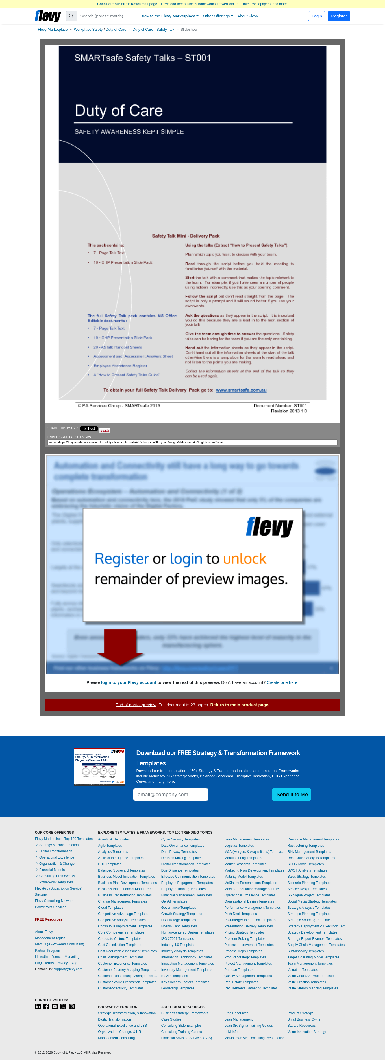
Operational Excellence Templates (249, 895)
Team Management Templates (310, 963)
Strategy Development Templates (313, 932)
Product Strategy (300, 1013)
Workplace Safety (88, 29)
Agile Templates (110, 846)
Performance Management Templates (252, 908)
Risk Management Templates (309, 852)
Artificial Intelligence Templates (121, 858)
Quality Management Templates (248, 976)
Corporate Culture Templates (119, 939)
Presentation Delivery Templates (248, 926)
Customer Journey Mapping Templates (127, 970)
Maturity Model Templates (243, 877)
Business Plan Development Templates (127, 883)
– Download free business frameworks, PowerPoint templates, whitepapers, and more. (192, 4)
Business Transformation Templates (125, 895)
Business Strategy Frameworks (184, 1013)
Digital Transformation (53, 851)
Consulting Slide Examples (181, 1026)
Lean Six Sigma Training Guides (248, 1026)
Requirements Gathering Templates (251, 988)
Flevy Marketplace (53, 29)
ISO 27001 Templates (177, 939)
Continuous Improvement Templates (125, 926)
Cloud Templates (110, 908)
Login (317, 16)
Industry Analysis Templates (182, 951)
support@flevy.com (68, 969)
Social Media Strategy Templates (312, 901)
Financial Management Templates (186, 895)
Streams (41, 895)
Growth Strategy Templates (181, 914)
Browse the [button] (167, 16)
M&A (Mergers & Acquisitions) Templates (254, 852)
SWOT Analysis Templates (307, 870)
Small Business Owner (305, 1019)
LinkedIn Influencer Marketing (57, 957)
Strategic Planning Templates (309, 914)
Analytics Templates (113, 852)
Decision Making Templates (182, 858)
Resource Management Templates (313, 839)
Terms (49, 963)
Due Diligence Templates (180, 870)
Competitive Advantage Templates (123, 914)
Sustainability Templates (306, 951)
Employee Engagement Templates (187, 883)
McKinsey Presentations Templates (250, 883)
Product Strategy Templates (245, 957)
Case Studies (171, 1019)
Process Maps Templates (243, 951)
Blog (74, 963)
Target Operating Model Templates (313, 957)
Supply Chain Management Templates (316, 945)
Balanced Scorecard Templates (121, 870)
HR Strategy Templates (178, 920)
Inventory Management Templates (186, 970)
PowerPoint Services (50, 907)
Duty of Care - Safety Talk (153, 29)
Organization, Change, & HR (119, 1032)
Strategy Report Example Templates (315, 939)
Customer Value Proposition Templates (127, 982)
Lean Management (238, 1019)
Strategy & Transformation (57, 845)
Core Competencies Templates (121, 932)
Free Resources (236, 1013)
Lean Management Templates (246, 839)
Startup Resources (302, 1026)
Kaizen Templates (174, 976)
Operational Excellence (54, 857)
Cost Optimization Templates (119, 945)
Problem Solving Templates (244, 939)
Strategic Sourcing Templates (310, 920)
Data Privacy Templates (179, 852)
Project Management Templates (248, 963)
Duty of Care (116, 29)
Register (339, 16)
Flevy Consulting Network (54, 901)
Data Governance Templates (182, 846)
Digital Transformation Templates (186, 864)
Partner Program (47, 951)
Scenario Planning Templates (309, 883)
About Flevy (247, 16)
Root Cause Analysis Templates (311, 858)
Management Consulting (116, 1038)
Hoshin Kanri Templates (179, 926)
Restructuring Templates (306, 846)
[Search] (107, 16)
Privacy (62, 963)
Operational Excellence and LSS (122, 1026)
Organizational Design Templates (249, 901)
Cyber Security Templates (180, 839)
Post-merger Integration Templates (250, 920)
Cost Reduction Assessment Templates (127, 951)
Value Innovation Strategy (307, 1032)
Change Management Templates (122, 901)
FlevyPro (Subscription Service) (58, 888)
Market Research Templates (245, 864)
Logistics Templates (239, 846)
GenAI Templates (174, 901)
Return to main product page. (239, 704)
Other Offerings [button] (216, 16)
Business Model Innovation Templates (126, 877)
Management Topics (50, 938)
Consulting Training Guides (181, 1032)
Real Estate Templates (241, 982)
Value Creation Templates (307, 982)
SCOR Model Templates (306, 864)
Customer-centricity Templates (120, 988)
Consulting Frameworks (55, 876)
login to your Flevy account (128, 682)
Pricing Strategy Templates (244, 932)
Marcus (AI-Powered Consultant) (59, 944)
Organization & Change (55, 864)
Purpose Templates (238, 970)
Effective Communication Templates (188, 877)
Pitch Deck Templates (240, 914)
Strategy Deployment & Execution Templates (319, 926)
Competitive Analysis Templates (122, 920)
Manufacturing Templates (243, 858)
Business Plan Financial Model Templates (128, 889)
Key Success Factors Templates (185, 982)
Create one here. (283, 682)
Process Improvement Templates (249, 945)
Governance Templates (178, 908)
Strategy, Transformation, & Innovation (127, 1013)
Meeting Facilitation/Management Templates (254, 889)
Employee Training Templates (183, 889)
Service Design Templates (307, 889)
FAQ (38, 963)
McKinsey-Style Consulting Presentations (255, 1038)
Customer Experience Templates (122, 963)
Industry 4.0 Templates (178, 945)
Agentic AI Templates (114, 839)
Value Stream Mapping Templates (313, 988)
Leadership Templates (177, 988)
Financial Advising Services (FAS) (186, 1038)
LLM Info (231, 1032)
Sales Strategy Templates (307, 877)
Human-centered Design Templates (187, 932)
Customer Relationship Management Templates (128, 976)
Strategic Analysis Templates (309, 908)
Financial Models (50, 870)
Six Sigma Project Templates (309, 895)
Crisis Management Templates (120, 957)
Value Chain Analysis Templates (312, 976)
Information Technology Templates (187, 957)
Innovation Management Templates (187, 963)
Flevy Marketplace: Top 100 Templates (64, 839)
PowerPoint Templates (54, 882)
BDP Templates (109, 864)
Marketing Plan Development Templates (254, 870)
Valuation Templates (303, 970)
